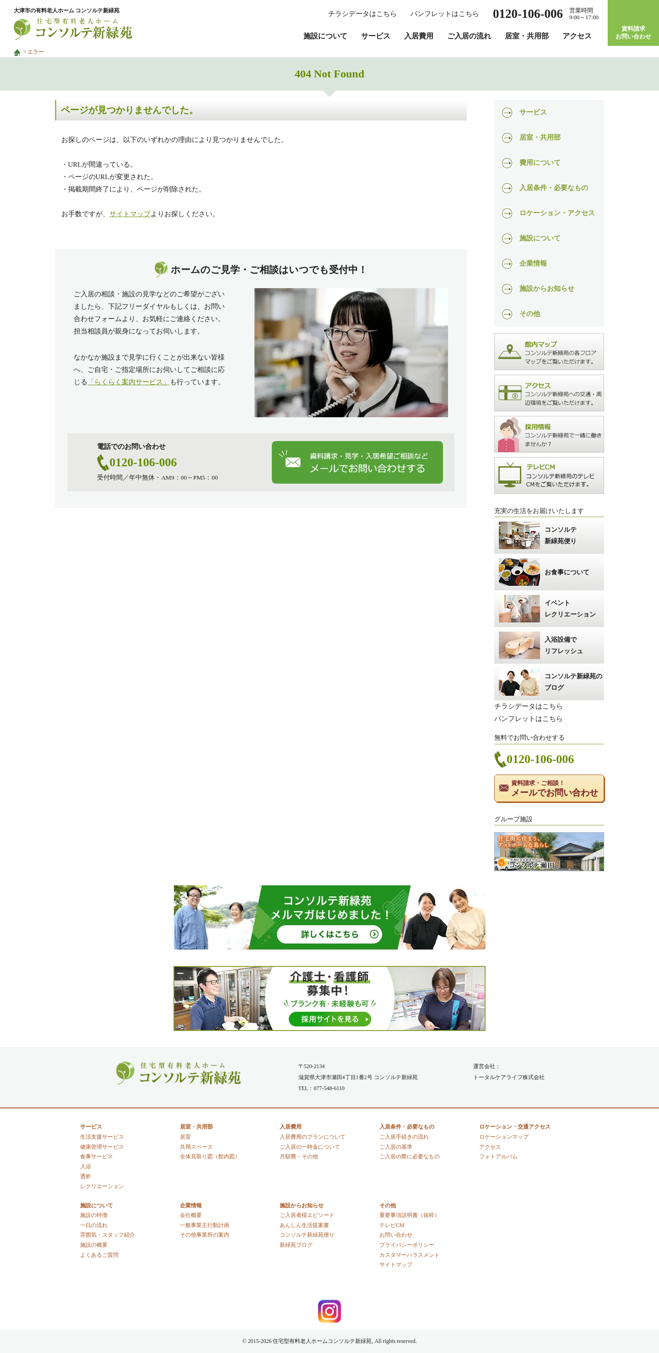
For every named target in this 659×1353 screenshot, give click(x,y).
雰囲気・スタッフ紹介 (107, 1235)
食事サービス (96, 1156)
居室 (185, 1137)
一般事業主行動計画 (204, 1225)
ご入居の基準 (395, 1147)
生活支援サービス (102, 1137)
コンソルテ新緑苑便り (307, 1235)
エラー (35, 52)
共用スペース (196, 1147)
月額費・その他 (299, 1156)
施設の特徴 (94, 1215)
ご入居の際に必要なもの (409, 1156)
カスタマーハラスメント (409, 1255)
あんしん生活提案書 (304, 1225)
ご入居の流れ (469, 36)
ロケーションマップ (504, 1137)
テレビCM (392, 1225)
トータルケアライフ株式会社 (509, 1077)
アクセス (577, 36)
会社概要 (191, 1215)
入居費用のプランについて (313, 1137)
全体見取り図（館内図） (210, 1156)
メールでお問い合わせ (554, 788)
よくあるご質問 (99, 1255)
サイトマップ (130, 214)
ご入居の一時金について (310, 1147)
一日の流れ (94, 1225)
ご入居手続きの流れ (404, 1137)
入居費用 (418, 36)
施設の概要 (94, 1245)
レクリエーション (102, 1186)
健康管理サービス (102, 1147)
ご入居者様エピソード (307, 1215)
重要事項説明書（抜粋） (409, 1215)
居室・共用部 (527, 36)
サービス (375, 36)
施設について (325, 36)
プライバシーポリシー (406, 1245)
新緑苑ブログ (296, 1245)
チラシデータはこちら (362, 13)
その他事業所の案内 (204, 1235)
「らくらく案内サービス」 (128, 382)
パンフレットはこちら (445, 13)
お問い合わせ (395, 1235)
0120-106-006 (143, 462)
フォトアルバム (498, 1156)
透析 (85, 1176)
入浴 (85, 1166)
